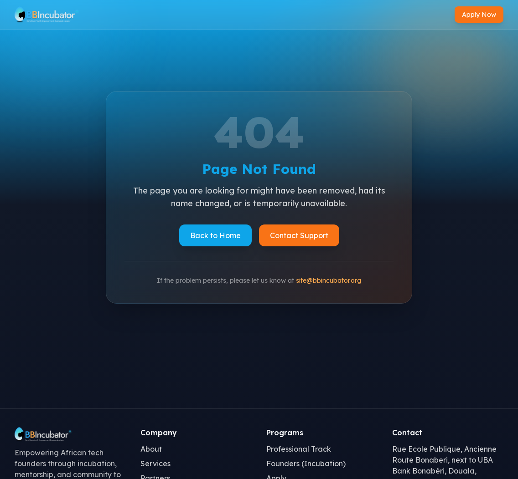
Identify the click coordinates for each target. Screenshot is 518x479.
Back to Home (215, 235)
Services (155, 463)
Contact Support (299, 235)
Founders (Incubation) (306, 463)
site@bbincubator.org (328, 280)
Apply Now (479, 14)
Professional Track (298, 449)
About (151, 449)
